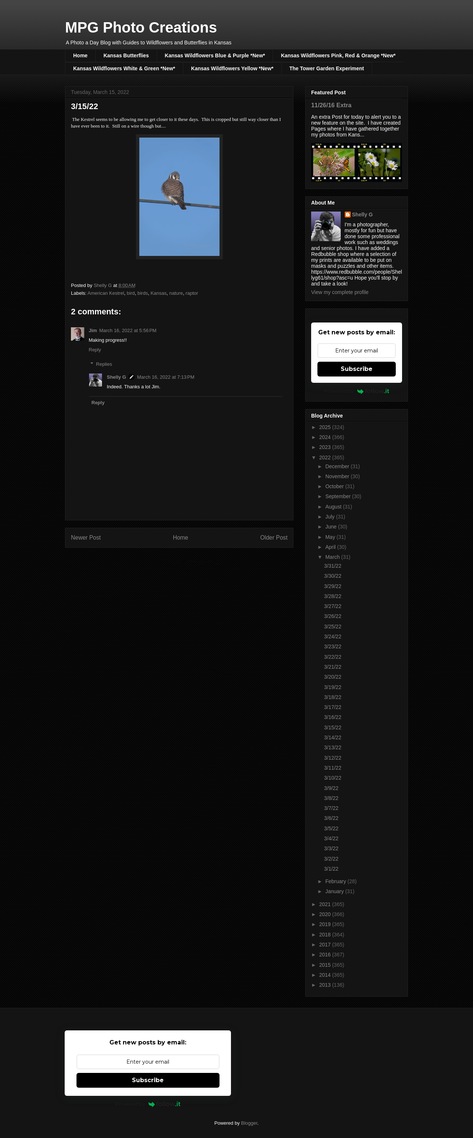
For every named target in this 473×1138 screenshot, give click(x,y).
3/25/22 (332, 626)
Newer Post (86, 537)
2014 (325, 975)
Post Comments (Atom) (194, 561)
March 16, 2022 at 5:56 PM (127, 330)
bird (131, 293)
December (337, 466)
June (331, 527)
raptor (192, 293)
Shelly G (116, 377)
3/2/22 (331, 859)
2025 (325, 427)
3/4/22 (331, 838)
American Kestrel (106, 293)
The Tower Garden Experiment (326, 68)
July (330, 517)
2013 (325, 985)
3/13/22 (332, 747)
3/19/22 (332, 687)
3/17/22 (332, 707)
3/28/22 (332, 596)
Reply (95, 349)
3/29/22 (332, 586)
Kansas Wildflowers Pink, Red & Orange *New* (338, 55)
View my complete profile (339, 292)
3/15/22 (332, 727)
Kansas (158, 293)
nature (176, 293)
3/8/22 (331, 798)
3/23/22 (332, 646)
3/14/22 (332, 737)
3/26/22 (332, 616)
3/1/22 (331, 869)
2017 (325, 945)
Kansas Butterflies (126, 55)
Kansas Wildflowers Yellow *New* (232, 68)
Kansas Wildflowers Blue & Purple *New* (215, 55)
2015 (325, 965)
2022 (325, 457)
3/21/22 (332, 667)
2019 (325, 924)
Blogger (249, 1123)
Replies (104, 364)
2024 (325, 437)
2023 (325, 447)
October (335, 486)
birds (142, 293)
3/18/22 (332, 697)
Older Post (273, 537)
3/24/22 (332, 636)
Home (80, 55)
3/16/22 (332, 717)
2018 (325, 935)
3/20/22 (332, 677)
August (334, 507)
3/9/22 (331, 788)
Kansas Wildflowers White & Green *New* (124, 68)
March (333, 557)
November (337, 476)
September (338, 496)
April (331, 547)
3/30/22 (332, 576)
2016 (325, 955)
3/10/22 (332, 778)
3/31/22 (332, 566)
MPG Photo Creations (141, 27)
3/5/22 (331, 828)
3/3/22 (331, 848)
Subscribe (356, 368)
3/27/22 (332, 606)
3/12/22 (332, 758)
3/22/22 (332, 657)
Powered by (356, 391)
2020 (325, 914)
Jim (93, 330)
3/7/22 (331, 808)
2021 (325, 904)
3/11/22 (332, 768)
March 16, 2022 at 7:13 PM (165, 377)
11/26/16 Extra (331, 105)
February (336, 881)
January (335, 891)
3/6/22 (331, 818)
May (330, 537)
